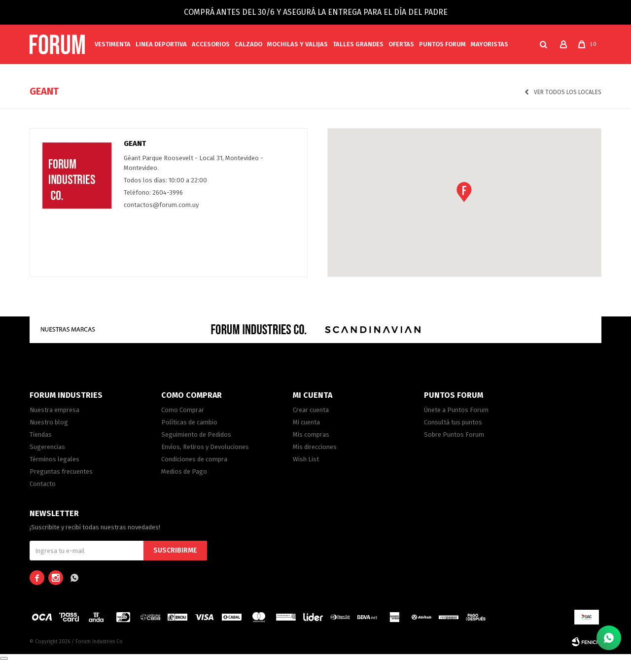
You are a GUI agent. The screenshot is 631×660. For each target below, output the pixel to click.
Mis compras (311, 434)
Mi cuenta (306, 422)
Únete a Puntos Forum (456, 410)
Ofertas (401, 44)
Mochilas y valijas (297, 44)
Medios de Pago (184, 471)
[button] (543, 44)
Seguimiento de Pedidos (196, 434)
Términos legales (54, 459)
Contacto (43, 483)
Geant (135, 143)
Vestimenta (113, 44)
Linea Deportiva (161, 44)
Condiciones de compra (194, 459)
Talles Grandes (358, 44)
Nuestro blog (49, 422)
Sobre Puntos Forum (454, 434)
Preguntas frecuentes (61, 471)
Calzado (248, 44)
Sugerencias (47, 447)
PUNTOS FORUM (442, 44)
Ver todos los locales (567, 92)
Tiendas (41, 434)
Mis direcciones (315, 447)
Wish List (306, 459)
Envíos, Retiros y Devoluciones (205, 447)
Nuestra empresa (54, 410)
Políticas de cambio (189, 422)
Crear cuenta (311, 410)
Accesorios (211, 44)
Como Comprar (182, 410)
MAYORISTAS (489, 44)
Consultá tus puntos (453, 422)
